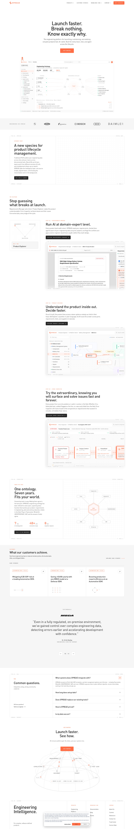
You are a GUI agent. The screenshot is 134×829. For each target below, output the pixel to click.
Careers (111, 805)
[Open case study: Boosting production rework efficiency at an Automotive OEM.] (105, 582)
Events (92, 808)
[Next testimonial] (73, 654)
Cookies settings (67, 824)
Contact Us (112, 811)
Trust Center (112, 815)
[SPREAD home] (15, 3)
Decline (85, 824)
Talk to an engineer (19, 699)
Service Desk (112, 818)
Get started (119, 3)
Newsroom (112, 808)
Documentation (94, 802)
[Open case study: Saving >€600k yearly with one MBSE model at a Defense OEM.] (67, 582)
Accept (76, 824)
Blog (91, 805)
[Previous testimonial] (61, 654)
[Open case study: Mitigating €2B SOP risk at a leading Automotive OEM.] (29, 582)
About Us (111, 802)
